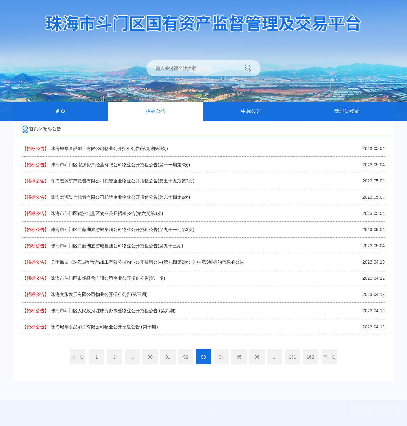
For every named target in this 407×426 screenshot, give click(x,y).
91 (167, 357)
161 (292, 357)
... (132, 357)
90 (150, 357)
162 (310, 357)
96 (256, 357)
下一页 (329, 357)
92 (185, 357)
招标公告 (52, 128)
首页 (35, 128)
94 (221, 357)
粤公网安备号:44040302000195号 (203, 413)
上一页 (77, 357)
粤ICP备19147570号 (147, 413)
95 (239, 357)
